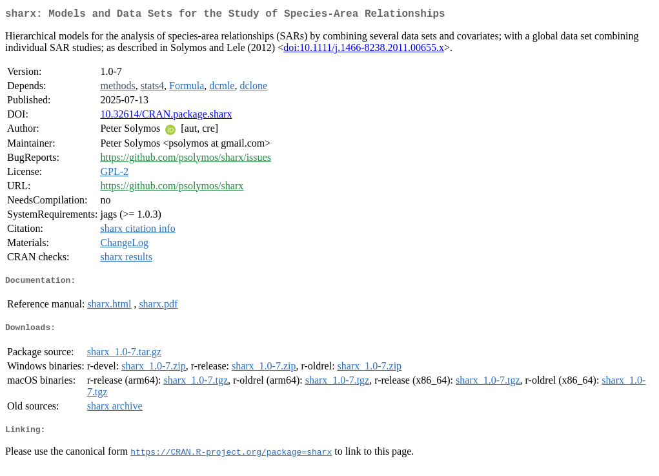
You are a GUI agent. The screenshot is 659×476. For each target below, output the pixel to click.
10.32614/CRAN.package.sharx (166, 116)
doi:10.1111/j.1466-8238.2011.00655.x (363, 50)
